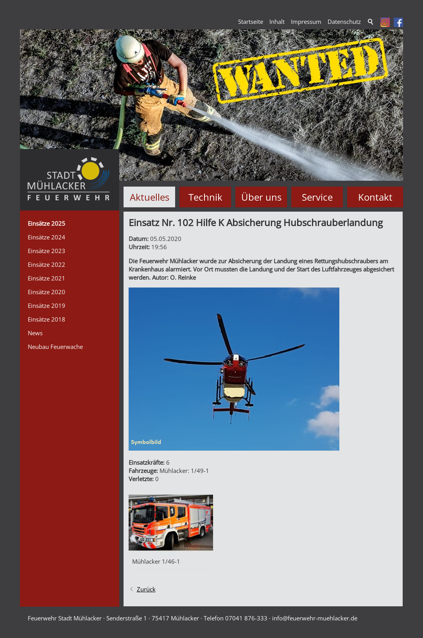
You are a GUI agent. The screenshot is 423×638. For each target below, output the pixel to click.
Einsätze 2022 (46, 264)
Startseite (250, 21)
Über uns (261, 197)
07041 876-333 (246, 618)
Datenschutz (344, 21)
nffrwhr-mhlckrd (314, 618)
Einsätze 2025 (46, 223)
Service (317, 197)
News (35, 333)
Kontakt (375, 197)
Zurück (146, 589)
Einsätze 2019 (46, 305)
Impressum (306, 21)
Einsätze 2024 (46, 237)
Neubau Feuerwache (55, 346)
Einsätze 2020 (46, 292)
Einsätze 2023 (46, 251)
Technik (205, 197)
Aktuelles (149, 197)
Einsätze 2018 (46, 319)
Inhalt (277, 21)
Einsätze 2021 (46, 278)
